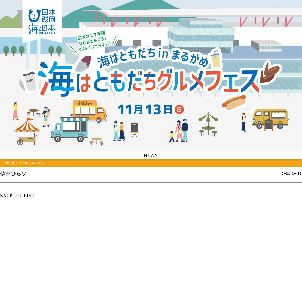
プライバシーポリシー (151, 280)
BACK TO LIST (17, 195)
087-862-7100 (133, 266)
